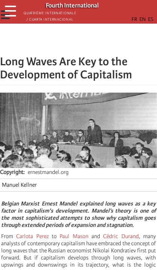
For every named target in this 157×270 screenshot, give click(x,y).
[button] (99, 39)
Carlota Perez (32, 236)
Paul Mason (74, 236)
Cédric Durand (120, 236)
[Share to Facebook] (57, 39)
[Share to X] (68, 39)
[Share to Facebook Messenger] (78, 39)
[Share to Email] (89, 39)
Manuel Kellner (19, 185)
